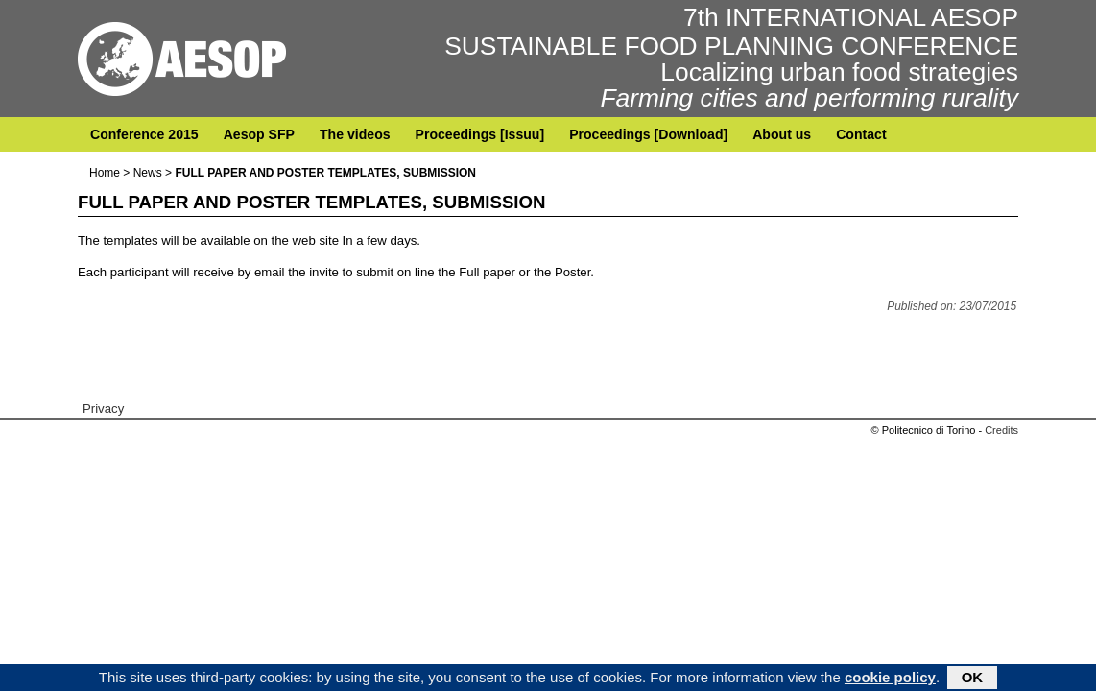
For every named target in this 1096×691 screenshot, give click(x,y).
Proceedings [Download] (648, 134)
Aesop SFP (259, 134)
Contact (861, 134)
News (147, 172)
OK (973, 679)
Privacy (103, 408)
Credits (1001, 430)
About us (781, 134)
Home (104, 172)
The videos (355, 134)
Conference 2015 (144, 134)
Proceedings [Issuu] (480, 134)
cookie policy (890, 679)
